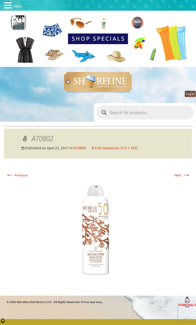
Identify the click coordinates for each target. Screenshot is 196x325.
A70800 (80, 148)
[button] (3, 322)
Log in (190, 94)
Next (182, 175)
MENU (17, 6)
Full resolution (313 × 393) (116, 148)
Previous (17, 175)
